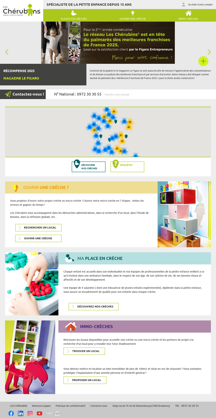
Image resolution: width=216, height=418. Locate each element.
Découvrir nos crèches (84, 165)
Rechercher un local (40, 227)
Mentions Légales (41, 406)
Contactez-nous (99, 406)
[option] (108, 53)
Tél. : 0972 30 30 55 (187, 405)
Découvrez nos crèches (95, 306)
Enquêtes (121, 165)
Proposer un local (86, 380)
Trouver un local (86, 351)
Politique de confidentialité (70, 406)
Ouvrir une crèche (38, 238)
